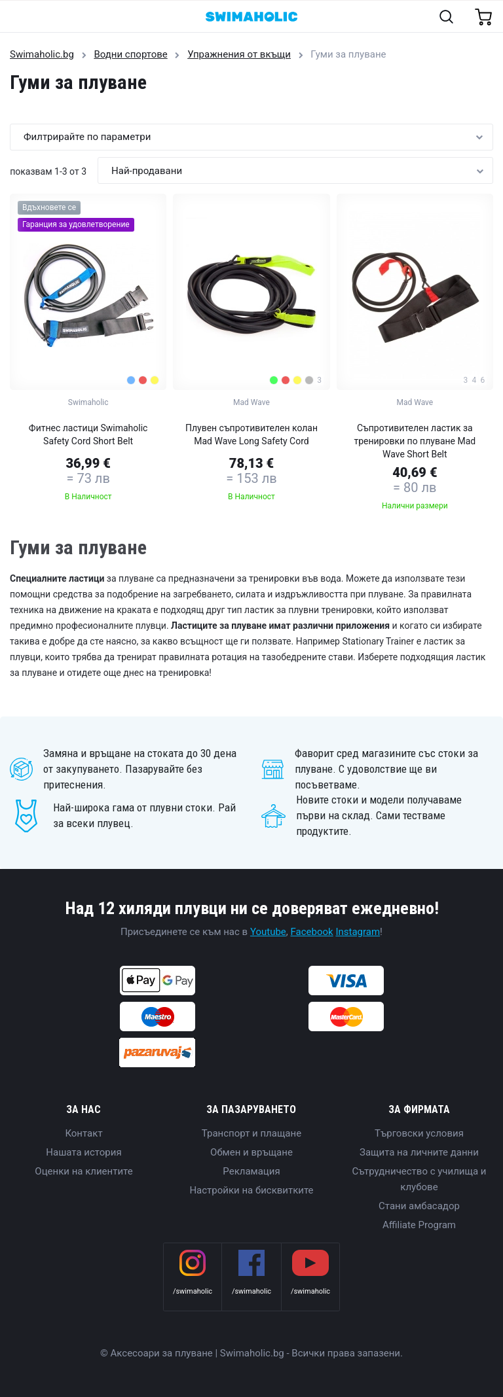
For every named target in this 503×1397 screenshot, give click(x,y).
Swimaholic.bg (42, 54)
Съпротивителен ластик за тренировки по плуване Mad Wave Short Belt (414, 441)
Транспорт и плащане (251, 1133)
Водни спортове (130, 54)
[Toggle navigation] (17, 17)
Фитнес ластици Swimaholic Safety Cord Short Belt (88, 434)
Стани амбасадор (419, 1206)
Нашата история (83, 1152)
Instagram (357, 932)
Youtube (268, 932)
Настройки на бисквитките (251, 1190)
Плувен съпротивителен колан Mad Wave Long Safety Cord (251, 434)
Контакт (83, 1133)
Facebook (312, 932)
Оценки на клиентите (83, 1171)
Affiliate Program (419, 1225)
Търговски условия (419, 1133)
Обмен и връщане (251, 1152)
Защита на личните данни (419, 1152)
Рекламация (251, 1171)
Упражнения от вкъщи (239, 54)
